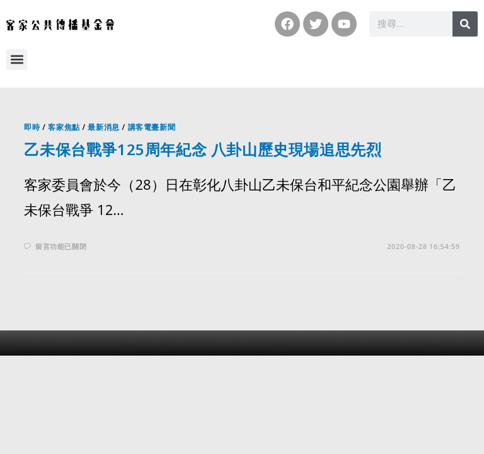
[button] (16, 59)
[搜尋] (465, 24)
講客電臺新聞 (152, 127)
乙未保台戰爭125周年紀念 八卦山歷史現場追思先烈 (202, 149)
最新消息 (103, 127)
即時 (32, 127)
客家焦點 (63, 127)
